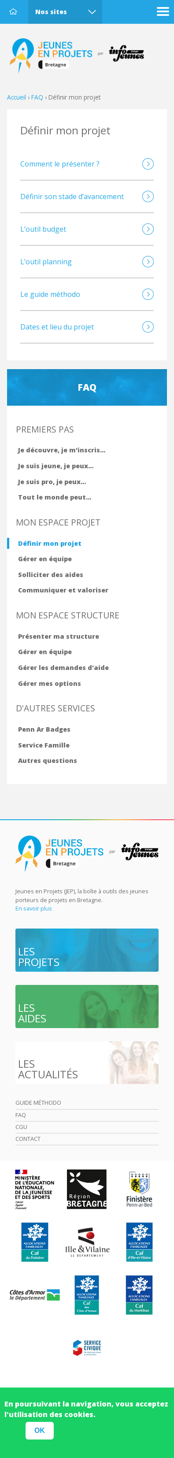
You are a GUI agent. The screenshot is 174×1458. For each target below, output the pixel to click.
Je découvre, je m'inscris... (61, 450)
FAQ (37, 97)
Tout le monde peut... (54, 497)
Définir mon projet (49, 543)
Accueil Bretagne (82, 56)
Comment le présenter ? (60, 164)
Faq (20, 1115)
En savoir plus (33, 908)
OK (39, 1435)
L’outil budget (43, 229)
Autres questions (47, 760)
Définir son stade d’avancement (72, 196)
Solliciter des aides (50, 574)
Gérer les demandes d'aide (63, 667)
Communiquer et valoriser (63, 590)
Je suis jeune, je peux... (55, 466)
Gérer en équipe (45, 559)
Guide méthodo (38, 1102)
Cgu (21, 1127)
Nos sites (51, 11)
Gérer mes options (49, 683)
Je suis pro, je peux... (52, 481)
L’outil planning (46, 261)
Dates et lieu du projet (57, 327)
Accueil (13, 11)
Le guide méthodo (50, 294)
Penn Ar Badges (44, 729)
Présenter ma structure (58, 636)
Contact (28, 1139)
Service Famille (44, 745)
